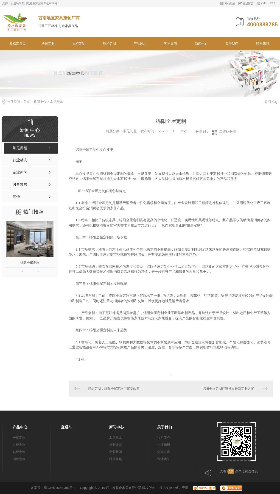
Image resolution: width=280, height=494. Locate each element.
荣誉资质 (163, 451)
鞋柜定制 (109, 43)
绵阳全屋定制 (29, 263)
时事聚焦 (115, 459)
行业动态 (115, 444)
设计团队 (163, 459)
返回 (270, 102)
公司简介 (163, 437)
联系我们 (262, 43)
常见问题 (56, 101)
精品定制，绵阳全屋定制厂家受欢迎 (114, 388)
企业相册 (163, 444)
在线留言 (248, 3)
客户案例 (170, 43)
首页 (26, 101)
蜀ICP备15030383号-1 (60, 488)
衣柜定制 (78, 43)
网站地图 (229, 3)
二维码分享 (227, 131)
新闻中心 (201, 43)
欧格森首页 (18, 43)
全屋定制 (48, 43)
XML (263, 3)
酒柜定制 (19, 459)
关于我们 (231, 43)
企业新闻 (115, 451)
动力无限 (181, 488)
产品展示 (140, 43)
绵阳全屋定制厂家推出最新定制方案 (228, 388)
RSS (272, 3)
